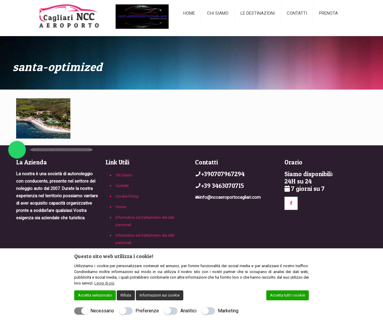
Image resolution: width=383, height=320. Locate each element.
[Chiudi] (305, 256)
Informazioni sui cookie (159, 295)
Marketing (228, 311)
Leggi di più (104, 283)
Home (121, 207)
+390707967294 (223, 174)
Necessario (102, 311)
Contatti (122, 185)
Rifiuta (126, 295)
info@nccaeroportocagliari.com (230, 197)
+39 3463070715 (222, 185)
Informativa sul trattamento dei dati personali (145, 221)
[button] (17, 150)
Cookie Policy (127, 196)
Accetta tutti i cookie (287, 295)
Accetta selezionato (95, 295)
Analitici (188, 311)
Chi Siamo (124, 175)
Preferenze (147, 311)
